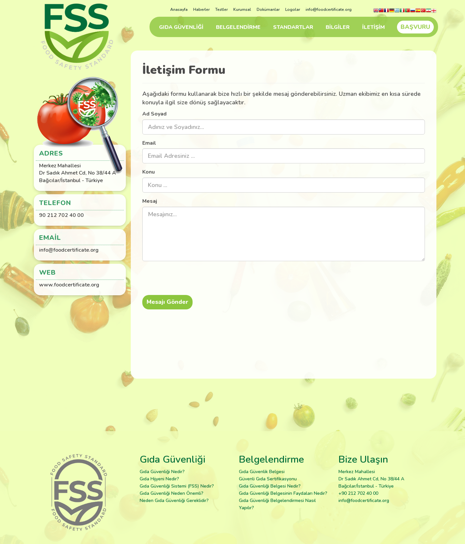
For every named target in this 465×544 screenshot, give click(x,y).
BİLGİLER (338, 27)
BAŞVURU (415, 27)
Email (149, 143)
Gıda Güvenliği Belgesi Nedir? (270, 486)
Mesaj (149, 201)
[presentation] (197, 279)
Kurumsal (242, 9)
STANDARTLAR (293, 27)
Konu (148, 172)
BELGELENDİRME (238, 27)
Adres (51, 153)
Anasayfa (179, 9)
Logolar (292, 9)
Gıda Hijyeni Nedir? (159, 479)
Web (47, 272)
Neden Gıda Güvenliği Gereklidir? (174, 500)
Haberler (201, 9)
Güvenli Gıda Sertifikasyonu (268, 479)
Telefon (55, 203)
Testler (221, 9)
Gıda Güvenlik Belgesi (262, 472)
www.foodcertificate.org (69, 284)
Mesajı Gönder (167, 302)
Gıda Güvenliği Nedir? (162, 472)
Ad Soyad (154, 113)
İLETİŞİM (373, 27)
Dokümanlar (268, 9)
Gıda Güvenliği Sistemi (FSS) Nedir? (177, 486)
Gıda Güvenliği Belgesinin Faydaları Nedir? (283, 493)
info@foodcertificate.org (329, 9)
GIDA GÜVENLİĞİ (181, 27)
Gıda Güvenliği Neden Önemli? (171, 493)
